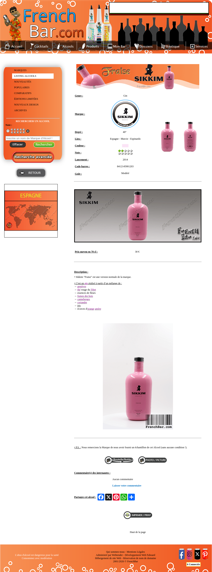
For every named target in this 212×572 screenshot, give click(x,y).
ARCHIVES (20, 110)
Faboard (151, 555)
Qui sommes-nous (115, 551)
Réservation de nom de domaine (139, 558)
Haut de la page (138, 532)
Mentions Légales (136, 551)
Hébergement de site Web (108, 558)
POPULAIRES (22, 87)
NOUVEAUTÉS (22, 81)
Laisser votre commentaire (126, 485)
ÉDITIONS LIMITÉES (26, 98)
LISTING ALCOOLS (25, 75)
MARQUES (20, 70)
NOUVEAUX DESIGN (26, 104)
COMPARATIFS (23, 93)
